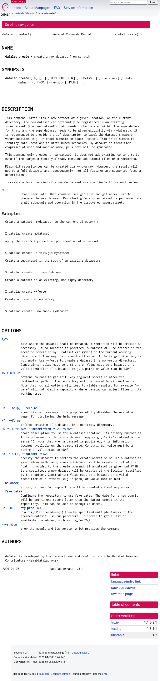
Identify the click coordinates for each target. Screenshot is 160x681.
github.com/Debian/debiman (53, 673)
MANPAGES (18, 1)
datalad (30, 13)
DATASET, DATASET (26, 454)
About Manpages (37, 8)
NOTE (5, 190)
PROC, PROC (22, 508)
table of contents (126, 605)
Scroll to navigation (19, 25)
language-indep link (126, 581)
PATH (5, 339)
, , (19, 408)
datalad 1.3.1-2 (80, 652)
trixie (115, 622)
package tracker (123, 588)
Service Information (78, 8)
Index (17, 8)
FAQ (57, 8)
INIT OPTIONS (12, 373)
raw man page (122, 594)
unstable (19, 13)
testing (116, 629)
